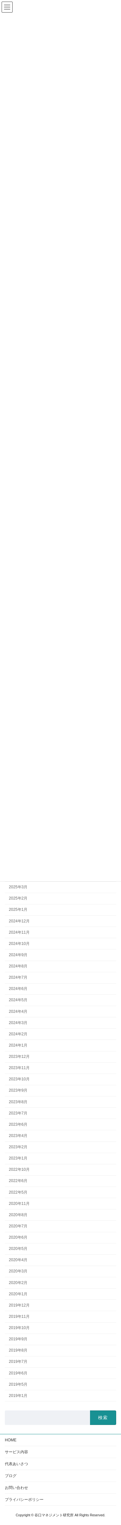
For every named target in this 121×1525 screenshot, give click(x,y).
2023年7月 (18, 1113)
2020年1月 (18, 1293)
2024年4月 (18, 1011)
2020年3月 (18, 1271)
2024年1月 (18, 1045)
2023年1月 (18, 1158)
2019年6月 (18, 1373)
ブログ (10, 1476)
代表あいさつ (16, 1464)
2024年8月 (18, 966)
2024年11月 (19, 932)
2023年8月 (18, 1101)
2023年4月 (18, 1135)
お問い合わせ (16, 1487)
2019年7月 (18, 1361)
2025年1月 (18, 909)
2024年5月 (18, 1000)
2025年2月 (18, 898)
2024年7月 (18, 977)
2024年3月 (18, 1022)
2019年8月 (18, 1350)
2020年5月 (18, 1248)
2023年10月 (19, 1079)
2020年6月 (18, 1237)
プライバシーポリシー (24, 1499)
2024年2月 (18, 1033)
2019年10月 (19, 1328)
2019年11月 (19, 1316)
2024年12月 (19, 921)
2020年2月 (18, 1282)
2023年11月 (19, 1068)
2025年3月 (18, 887)
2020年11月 (19, 1203)
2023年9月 (18, 1090)
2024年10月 (19, 943)
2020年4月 (18, 1260)
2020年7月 (18, 1226)
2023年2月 (18, 1147)
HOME (10, 1440)
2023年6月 (18, 1124)
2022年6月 (18, 1180)
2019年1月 (18, 1395)
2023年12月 (19, 1056)
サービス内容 (16, 1452)
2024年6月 (18, 988)
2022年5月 (18, 1192)
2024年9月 (18, 954)
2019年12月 (19, 1305)
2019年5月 (18, 1384)
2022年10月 (19, 1169)
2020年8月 (18, 1214)
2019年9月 (18, 1339)
